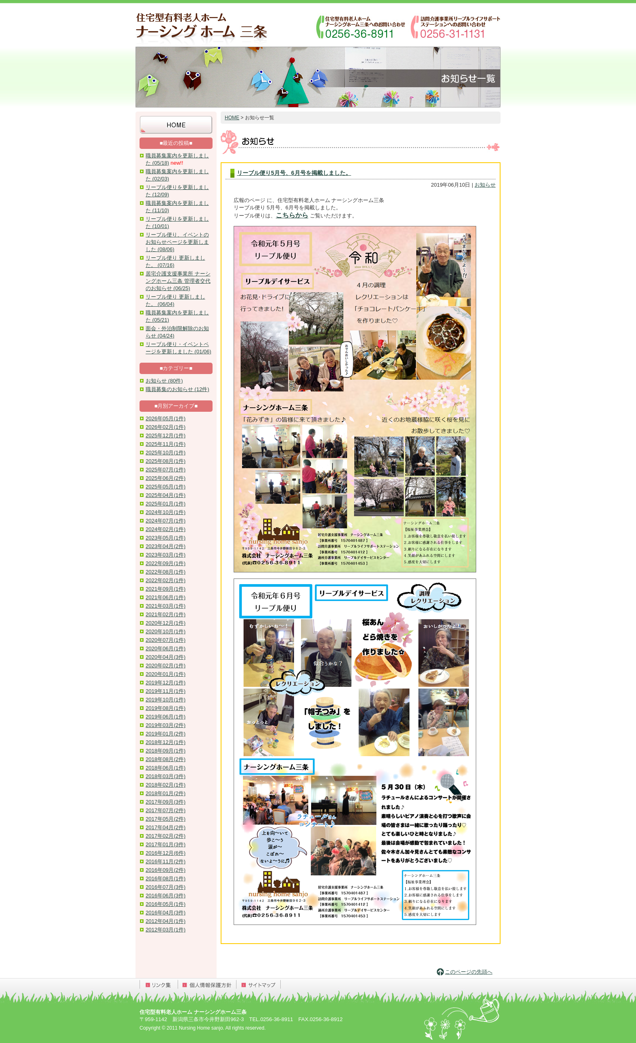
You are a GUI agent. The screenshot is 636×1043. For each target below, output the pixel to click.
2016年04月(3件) (165, 913)
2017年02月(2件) (165, 836)
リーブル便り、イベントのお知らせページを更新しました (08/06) (177, 242)
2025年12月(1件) (165, 435)
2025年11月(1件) (165, 444)
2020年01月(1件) (165, 674)
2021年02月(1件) (165, 614)
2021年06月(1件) (165, 597)
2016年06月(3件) (165, 895)
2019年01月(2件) (165, 734)
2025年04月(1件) (165, 495)
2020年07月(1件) (165, 640)
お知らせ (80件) (164, 381)
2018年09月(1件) (165, 751)
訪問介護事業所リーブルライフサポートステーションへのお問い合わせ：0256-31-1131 (455, 26)
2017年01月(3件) (165, 844)
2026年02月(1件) (165, 427)
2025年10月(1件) (165, 452)
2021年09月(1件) (165, 589)
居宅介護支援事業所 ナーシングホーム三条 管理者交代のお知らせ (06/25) (178, 281)
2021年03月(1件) (165, 606)
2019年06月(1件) (165, 717)
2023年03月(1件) (165, 555)
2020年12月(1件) (165, 623)
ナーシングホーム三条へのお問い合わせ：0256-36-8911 (360, 26)
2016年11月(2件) (165, 861)
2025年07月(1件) (165, 470)
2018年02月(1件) (165, 785)
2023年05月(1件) (165, 538)
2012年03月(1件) (165, 930)
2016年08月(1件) (165, 878)
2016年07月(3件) (165, 887)
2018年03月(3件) (165, 776)
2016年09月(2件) (165, 870)
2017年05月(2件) (165, 819)
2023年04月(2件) (165, 546)
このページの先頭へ (468, 972)
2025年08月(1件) (165, 461)
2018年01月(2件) (165, 793)
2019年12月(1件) (165, 683)
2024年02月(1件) (165, 529)
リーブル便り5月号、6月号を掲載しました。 (294, 173)
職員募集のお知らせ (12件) (177, 389)
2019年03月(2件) (165, 725)
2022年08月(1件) (165, 572)
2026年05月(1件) (165, 418)
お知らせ (485, 185)
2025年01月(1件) (165, 504)
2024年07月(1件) (165, 521)
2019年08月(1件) (165, 708)
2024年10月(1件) (165, 512)
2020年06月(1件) (165, 648)
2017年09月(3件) (165, 802)
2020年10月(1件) (165, 631)
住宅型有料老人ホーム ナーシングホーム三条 (202, 26)
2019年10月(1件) (165, 700)
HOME (232, 117)
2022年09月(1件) (165, 563)
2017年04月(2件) (165, 827)
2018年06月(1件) (165, 768)
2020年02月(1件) (165, 665)
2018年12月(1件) (165, 742)
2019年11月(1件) (165, 691)
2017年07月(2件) (165, 810)
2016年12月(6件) (165, 853)
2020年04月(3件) (165, 657)
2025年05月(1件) (165, 487)
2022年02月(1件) (165, 580)
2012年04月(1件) (165, 921)
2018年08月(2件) (165, 759)
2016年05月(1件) (165, 904)
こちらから (292, 215)
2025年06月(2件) (165, 478)
